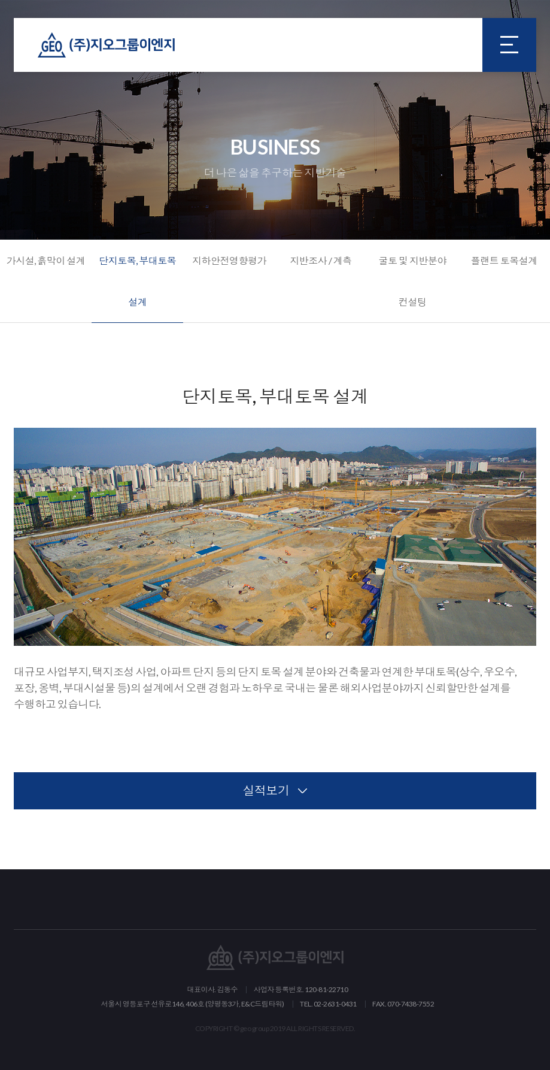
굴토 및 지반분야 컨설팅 (412, 281)
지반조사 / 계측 (321, 260)
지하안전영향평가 (229, 260)
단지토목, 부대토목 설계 (137, 281)
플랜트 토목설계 (504, 260)
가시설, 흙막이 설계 (46, 260)
